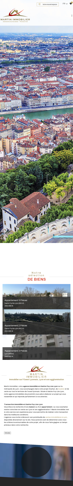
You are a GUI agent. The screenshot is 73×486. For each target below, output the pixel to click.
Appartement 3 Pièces (36, 301)
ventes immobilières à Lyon (56, 417)
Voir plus (7, 433)
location (61, 389)
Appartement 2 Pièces (36, 327)
